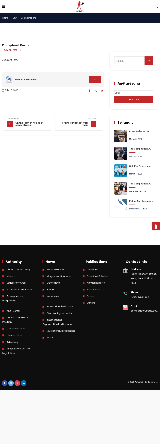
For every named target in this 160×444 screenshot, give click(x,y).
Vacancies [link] (53, 296)
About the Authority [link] (18, 269)
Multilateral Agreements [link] (61, 330)
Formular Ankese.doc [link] (24, 79)
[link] (156, 226)
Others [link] (91, 302)
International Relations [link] (20, 289)
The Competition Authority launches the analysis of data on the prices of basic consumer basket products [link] (141, 183)
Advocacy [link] (12, 342)
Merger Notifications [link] (59, 276)
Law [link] (14, 18)
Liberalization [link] (14, 335)
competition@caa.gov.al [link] (145, 310)
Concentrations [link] (16, 328)
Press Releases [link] (55, 269)
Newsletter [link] (93, 289)
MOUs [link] (50, 337)
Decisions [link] (92, 269)
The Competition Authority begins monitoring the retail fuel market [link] (141, 148)
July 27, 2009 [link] (10, 50)
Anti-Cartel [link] (13, 310)
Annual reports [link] (96, 282)
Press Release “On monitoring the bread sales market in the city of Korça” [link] (141, 131)
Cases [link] (90, 296)
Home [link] (5, 18)
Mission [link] (11, 276)
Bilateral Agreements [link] (59, 313)
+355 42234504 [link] (140, 296)
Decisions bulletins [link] (97, 276)
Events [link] (50, 289)
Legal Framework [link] (16, 282)
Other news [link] (53, 282)
